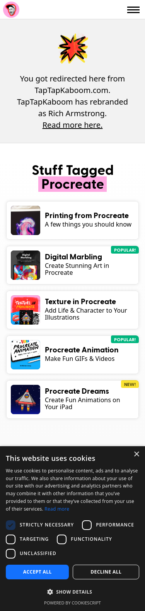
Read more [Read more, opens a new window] (56, 509)
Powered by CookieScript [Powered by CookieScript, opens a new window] (72, 603)
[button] (72, 592)
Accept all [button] (37, 572)
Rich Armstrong (11, 10)
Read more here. (73, 125)
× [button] (136, 454)
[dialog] (72, 528)
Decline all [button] (105, 572)
